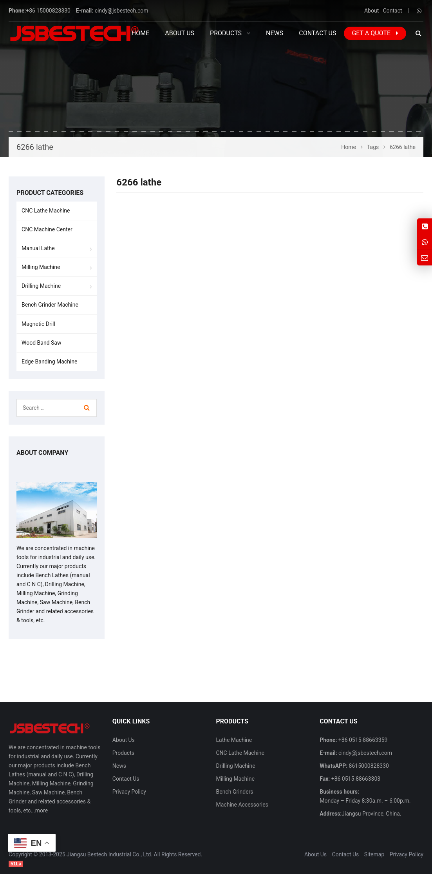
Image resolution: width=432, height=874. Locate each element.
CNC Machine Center (47, 229)
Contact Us (125, 779)
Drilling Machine (41, 286)
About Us (123, 740)
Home (140, 33)
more (41, 810)
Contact (392, 10)
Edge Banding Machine (49, 361)
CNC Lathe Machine (46, 210)
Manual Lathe (38, 248)
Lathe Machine (234, 740)
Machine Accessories (242, 804)
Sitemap (374, 854)
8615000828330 (368, 766)
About (371, 10)
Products (123, 753)
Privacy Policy (129, 792)
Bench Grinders (234, 792)
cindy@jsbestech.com (121, 10)
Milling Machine (41, 267)
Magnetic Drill (38, 324)
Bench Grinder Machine (50, 305)
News (119, 766)
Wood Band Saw (41, 343)
